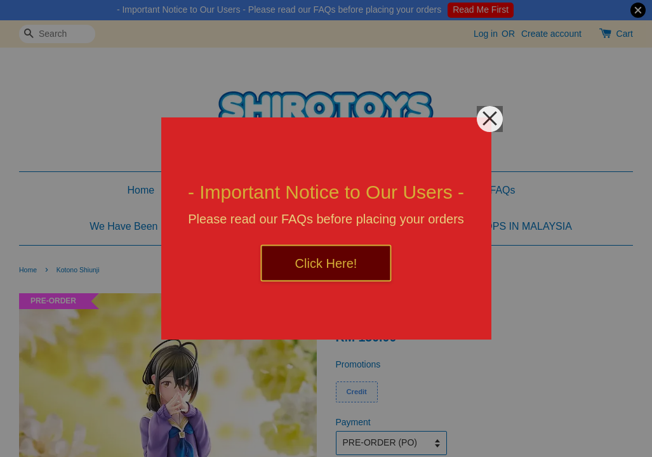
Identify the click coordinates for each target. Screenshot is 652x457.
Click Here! (326, 263)
